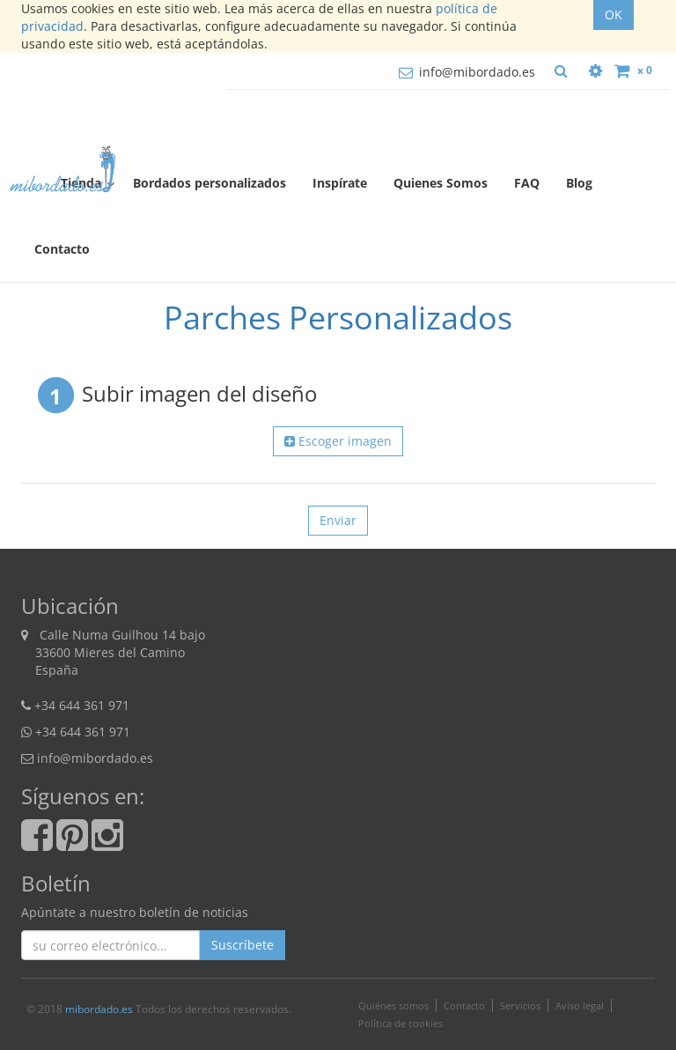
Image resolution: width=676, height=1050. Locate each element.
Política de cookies (400, 1023)
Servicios (520, 1005)
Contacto (464, 1005)
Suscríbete (242, 944)
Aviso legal (579, 1005)
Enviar (338, 520)
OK (613, 14)
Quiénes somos (393, 1005)
